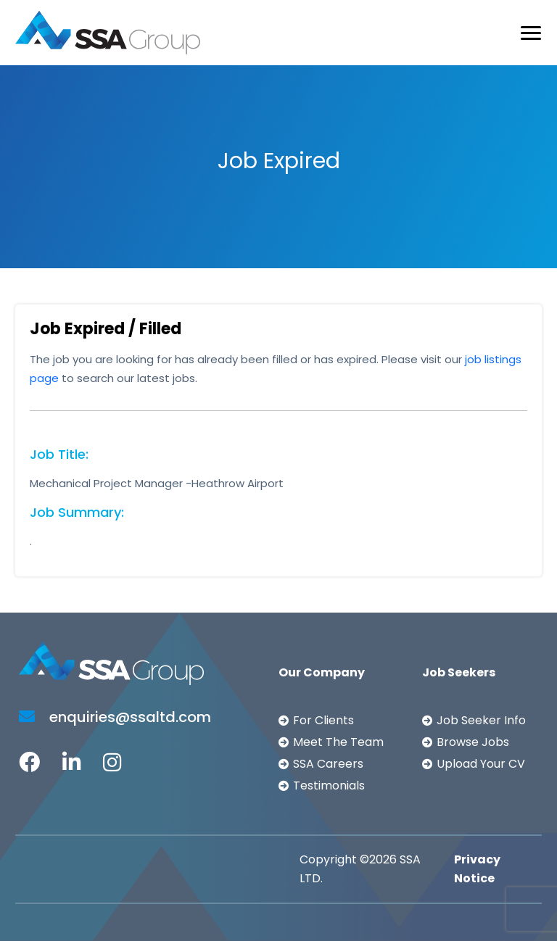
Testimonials (329, 785)
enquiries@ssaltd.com (115, 717)
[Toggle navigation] (531, 33)
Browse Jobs (473, 742)
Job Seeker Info (481, 720)
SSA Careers (328, 763)
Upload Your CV (481, 763)
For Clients (323, 720)
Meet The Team (338, 742)
